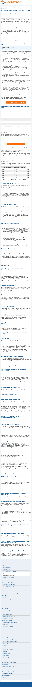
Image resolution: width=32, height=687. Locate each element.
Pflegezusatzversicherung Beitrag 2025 (9, 575)
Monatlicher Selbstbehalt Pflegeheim (8, 675)
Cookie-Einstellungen (20, 683)
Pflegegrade (4, 597)
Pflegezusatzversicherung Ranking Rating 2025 (9, 571)
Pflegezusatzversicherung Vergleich (15, 143)
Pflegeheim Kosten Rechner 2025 (7, 673)
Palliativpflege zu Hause (6, 653)
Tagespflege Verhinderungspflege (8, 649)
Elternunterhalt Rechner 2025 (6, 668)
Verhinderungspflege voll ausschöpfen (9, 633)
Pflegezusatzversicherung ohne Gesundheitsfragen (10, 586)
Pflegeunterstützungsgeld (6, 657)
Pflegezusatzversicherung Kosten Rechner (15, 102)
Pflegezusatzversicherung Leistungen (8, 577)
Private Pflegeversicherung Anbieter (8, 669)
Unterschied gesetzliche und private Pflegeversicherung (11, 593)
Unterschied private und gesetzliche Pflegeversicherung (12, 395)
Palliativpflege (4, 651)
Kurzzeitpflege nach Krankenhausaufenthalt (10, 641)
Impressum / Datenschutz (12, 683)
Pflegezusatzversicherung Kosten (7, 573)
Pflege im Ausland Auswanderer (7, 677)
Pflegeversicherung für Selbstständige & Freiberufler (10, 606)
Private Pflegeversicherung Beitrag (9, 334)
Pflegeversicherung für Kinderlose (7, 626)
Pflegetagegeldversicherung (7, 567)
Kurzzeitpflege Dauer (6, 643)
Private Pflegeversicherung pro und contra (9, 580)
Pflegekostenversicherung (7, 565)
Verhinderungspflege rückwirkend (8, 635)
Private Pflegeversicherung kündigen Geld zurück (10, 582)
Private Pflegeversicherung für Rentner (8, 599)
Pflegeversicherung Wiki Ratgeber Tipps (8, 671)
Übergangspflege (5, 645)
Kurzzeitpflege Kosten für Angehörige (8, 639)
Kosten (2, 399)
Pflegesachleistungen (5, 655)
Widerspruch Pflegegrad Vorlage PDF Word (9, 662)
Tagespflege (4, 647)
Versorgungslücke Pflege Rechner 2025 (8, 666)
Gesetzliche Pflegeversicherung (7, 614)
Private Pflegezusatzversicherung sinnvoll (10, 394)
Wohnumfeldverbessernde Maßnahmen (8, 660)
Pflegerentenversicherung (7, 563)
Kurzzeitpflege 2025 (5, 637)
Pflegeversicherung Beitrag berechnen (9, 616)
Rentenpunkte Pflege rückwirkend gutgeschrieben (11, 622)
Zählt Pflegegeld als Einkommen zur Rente (9, 610)
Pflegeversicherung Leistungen (7, 620)
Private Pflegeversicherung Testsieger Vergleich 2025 (8, 7)
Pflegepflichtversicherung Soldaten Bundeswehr (10, 604)
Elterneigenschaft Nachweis (6, 628)
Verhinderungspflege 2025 (6, 631)
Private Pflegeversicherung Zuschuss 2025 (8, 591)
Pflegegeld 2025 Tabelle (6, 608)
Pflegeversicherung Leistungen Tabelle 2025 (9, 612)
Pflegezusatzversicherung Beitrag (7, 618)
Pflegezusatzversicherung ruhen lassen (8, 584)
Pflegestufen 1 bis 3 (5, 595)
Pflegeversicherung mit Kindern (7, 624)
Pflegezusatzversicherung (6, 569)
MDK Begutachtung (5, 664)
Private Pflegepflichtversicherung (8, 562)
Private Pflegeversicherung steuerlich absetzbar (9, 588)
